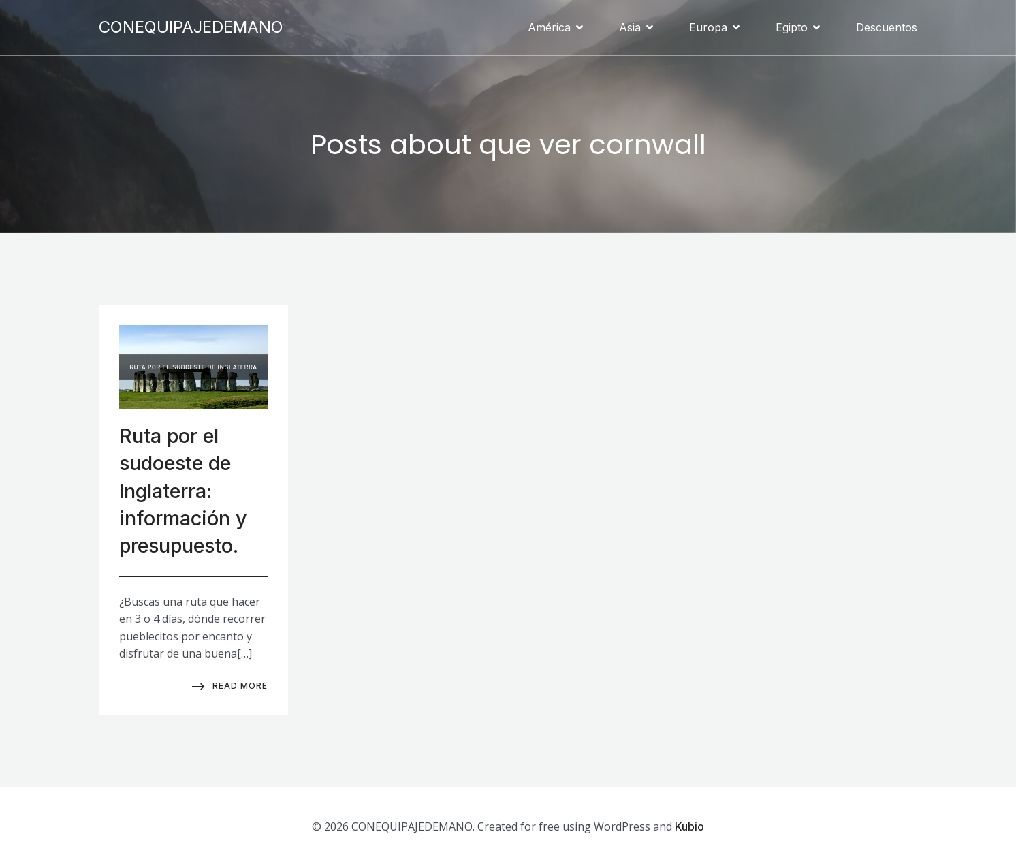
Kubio (689, 826)
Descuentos (886, 27)
